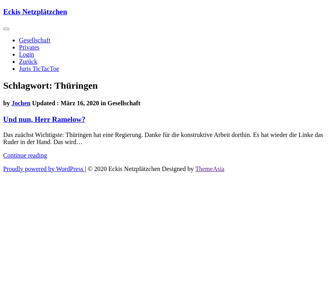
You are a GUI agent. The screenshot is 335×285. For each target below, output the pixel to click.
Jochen (20, 103)
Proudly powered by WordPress (44, 168)
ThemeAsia (210, 168)
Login (26, 54)
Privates (29, 47)
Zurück (28, 61)
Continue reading (25, 155)
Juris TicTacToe (39, 68)
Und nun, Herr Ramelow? (44, 119)
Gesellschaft (34, 40)
